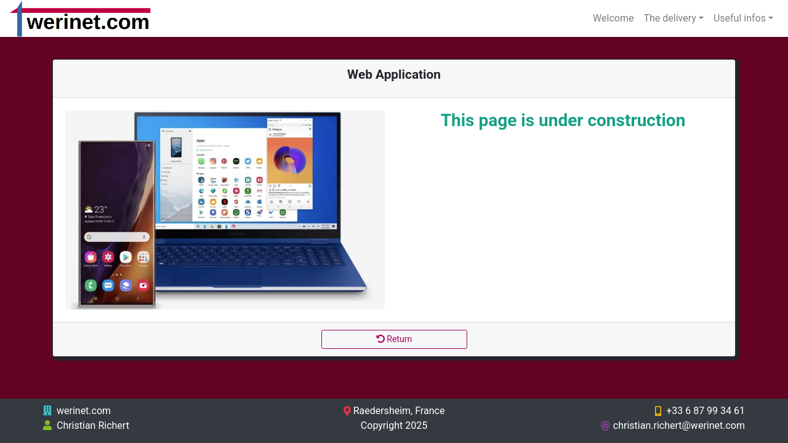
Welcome (613, 18)
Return (394, 339)
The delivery (669, 18)
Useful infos (740, 18)
